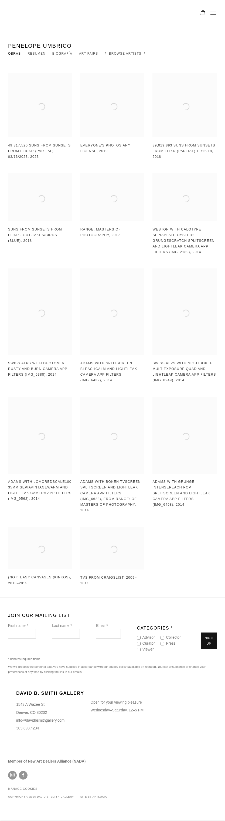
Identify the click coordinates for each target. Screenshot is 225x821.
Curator (148, 643)
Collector (173, 637)
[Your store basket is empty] (203, 13)
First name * (18, 626)
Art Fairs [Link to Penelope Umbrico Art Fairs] (88, 53)
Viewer (148, 649)
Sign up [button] (209, 641)
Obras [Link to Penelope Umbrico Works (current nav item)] (14, 53)
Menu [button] (213, 13)
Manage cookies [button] (23, 788)
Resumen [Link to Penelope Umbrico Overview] (37, 53)
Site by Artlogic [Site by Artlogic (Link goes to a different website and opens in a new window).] (93, 796)
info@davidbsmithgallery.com (40, 720)
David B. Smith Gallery (32, 13)
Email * (102, 626)
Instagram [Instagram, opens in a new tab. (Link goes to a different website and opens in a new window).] (12, 775)
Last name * (62, 626)
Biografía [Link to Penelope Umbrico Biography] (62, 53)
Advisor (148, 637)
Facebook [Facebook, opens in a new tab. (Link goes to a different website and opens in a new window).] (23, 775)
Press (170, 643)
